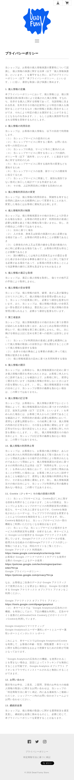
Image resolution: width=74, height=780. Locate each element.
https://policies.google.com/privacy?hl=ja (29, 575)
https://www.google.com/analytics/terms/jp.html (32, 553)
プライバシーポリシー (37, 751)
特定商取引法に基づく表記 (37, 757)
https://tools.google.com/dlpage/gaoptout (29, 604)
